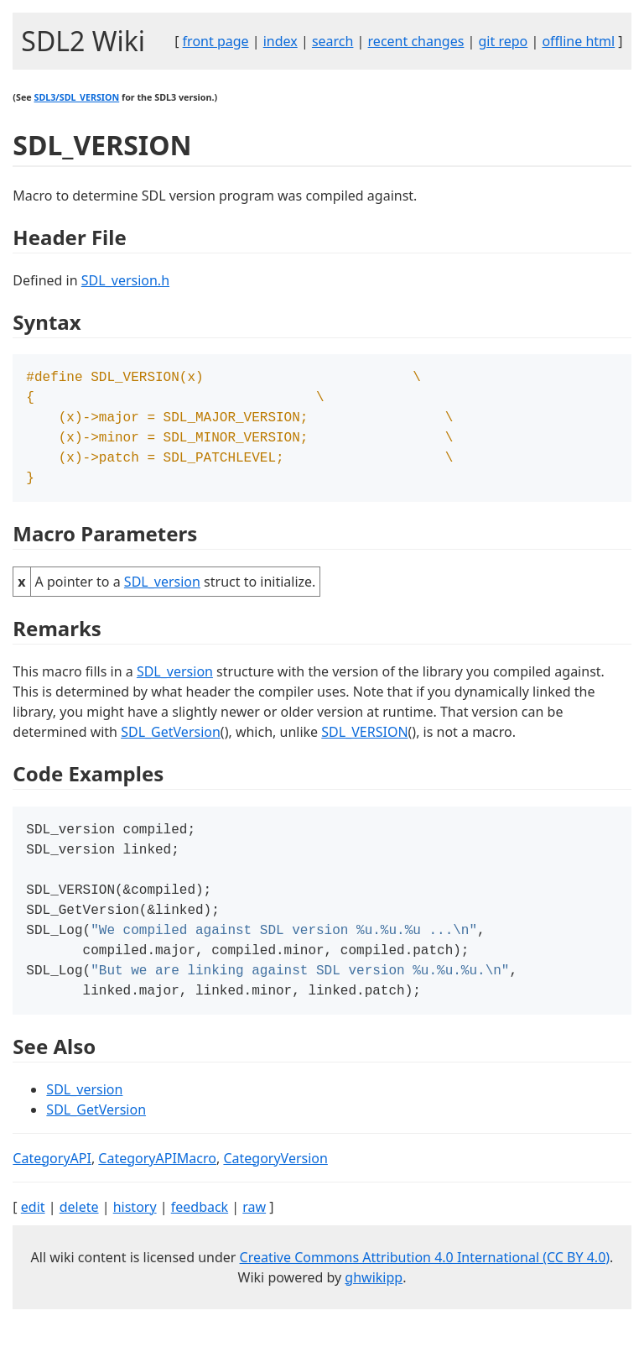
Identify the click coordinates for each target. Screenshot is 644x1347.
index (280, 41)
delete (79, 1232)
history (135, 1232)
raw (254, 1232)
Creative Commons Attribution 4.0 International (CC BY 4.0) (425, 1282)
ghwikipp (373, 1302)
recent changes (416, 41)
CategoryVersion (275, 1183)
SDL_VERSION (364, 742)
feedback (199, 1232)
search (333, 41)
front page (216, 41)
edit (33, 1232)
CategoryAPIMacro (157, 1183)
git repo (503, 41)
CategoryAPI (52, 1183)
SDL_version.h (125, 280)
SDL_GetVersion (171, 742)
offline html (578, 41)
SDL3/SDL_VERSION (76, 97)
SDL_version (162, 591)
